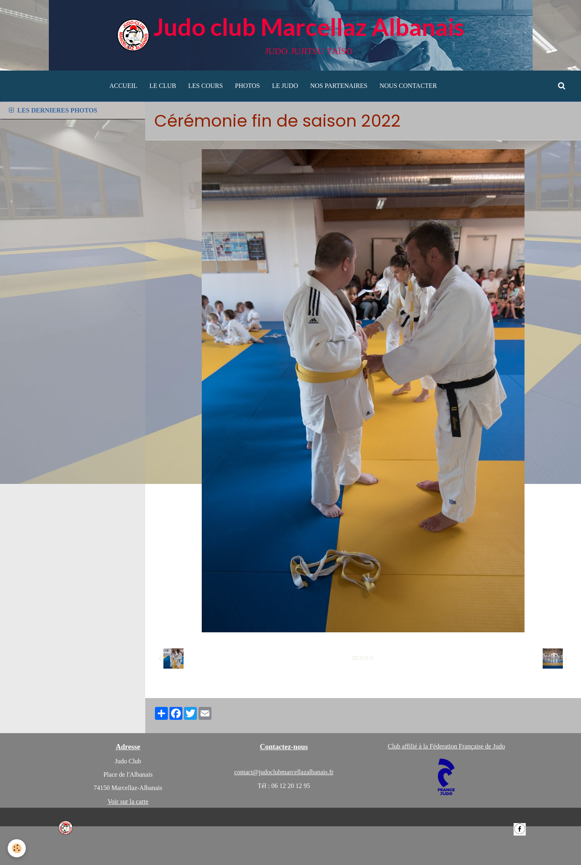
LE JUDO (285, 85)
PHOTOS (247, 85)
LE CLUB (162, 85)
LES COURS (205, 85)
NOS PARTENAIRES (339, 85)
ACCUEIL (123, 85)
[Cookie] (17, 848)
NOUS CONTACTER (408, 85)
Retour (363, 658)
